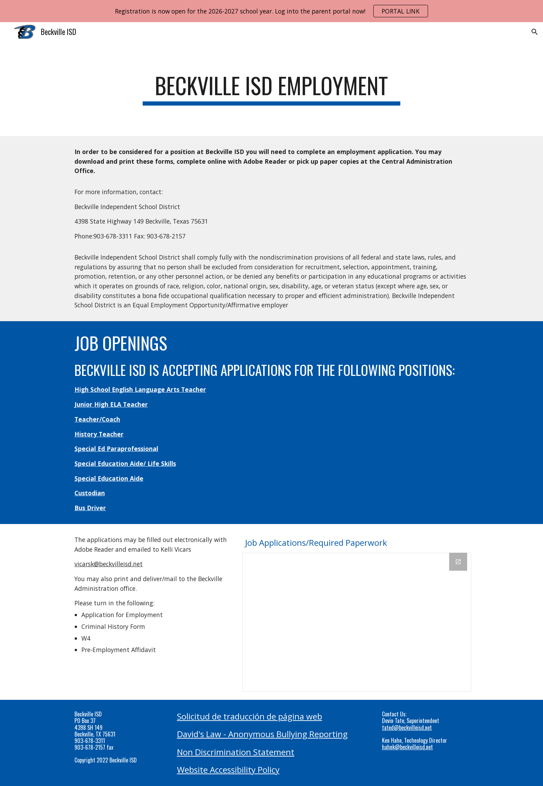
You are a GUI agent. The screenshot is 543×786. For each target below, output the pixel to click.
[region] (271, 11)
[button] (534, 32)
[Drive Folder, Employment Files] (356, 622)
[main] (271, 88)
